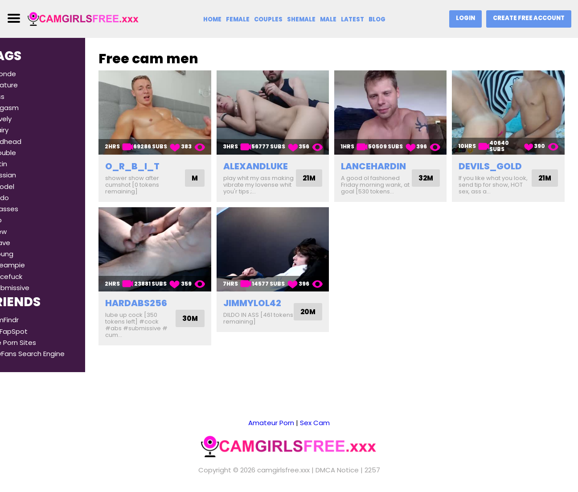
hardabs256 (160, 301)
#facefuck (28, 276)
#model (24, 186)
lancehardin (385, 162)
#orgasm (27, 107)
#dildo (22, 197)
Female (238, 19)
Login (465, 18)
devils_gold (496, 162)
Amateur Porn (271, 422)
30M (208, 316)
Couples (268, 19)
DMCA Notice (337, 470)
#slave (22, 242)
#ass (20, 96)
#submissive (32, 287)
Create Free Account (529, 18)
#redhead (28, 141)
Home (212, 19)
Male (328, 19)
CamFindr (27, 319)
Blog (377, 19)
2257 (372, 470)
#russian (25, 175)
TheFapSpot (31, 331)
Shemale (301, 19)
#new (21, 231)
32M (432, 173)
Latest (352, 19)
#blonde (25, 73)
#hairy (22, 130)
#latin (21, 163)
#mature (26, 85)
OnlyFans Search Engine (50, 353)
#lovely (23, 118)
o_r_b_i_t (156, 162)
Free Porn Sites (35, 342)
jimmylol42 (270, 301)
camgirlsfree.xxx (283, 470)
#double (25, 152)
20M (320, 309)
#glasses (26, 208)
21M (321, 177)
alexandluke (273, 162)
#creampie (30, 265)
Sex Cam (315, 422)
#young (24, 253)
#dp (18, 220)
